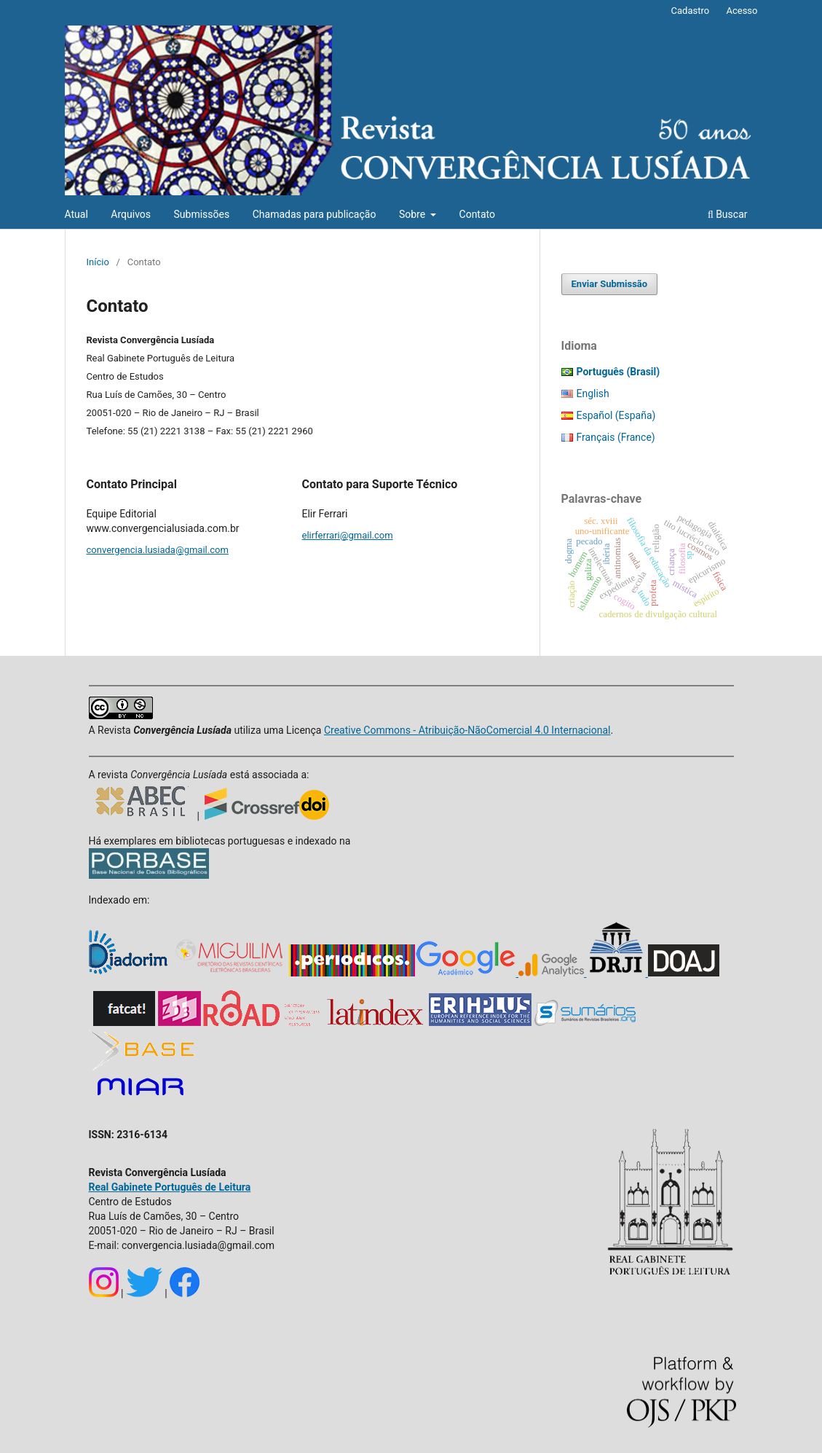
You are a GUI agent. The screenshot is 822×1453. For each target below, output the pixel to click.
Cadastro (690, 10)
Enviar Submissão (610, 283)
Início (98, 261)
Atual (76, 214)
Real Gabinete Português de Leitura (170, 1187)
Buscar (728, 214)
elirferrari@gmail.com (347, 535)
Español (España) (616, 415)
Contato (477, 214)
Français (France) (616, 437)
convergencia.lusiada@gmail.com (158, 549)
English (593, 393)
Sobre (413, 214)
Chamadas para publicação (314, 214)
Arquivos (131, 214)
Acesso (741, 10)
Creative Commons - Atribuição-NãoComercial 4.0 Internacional (467, 730)
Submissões (202, 214)
